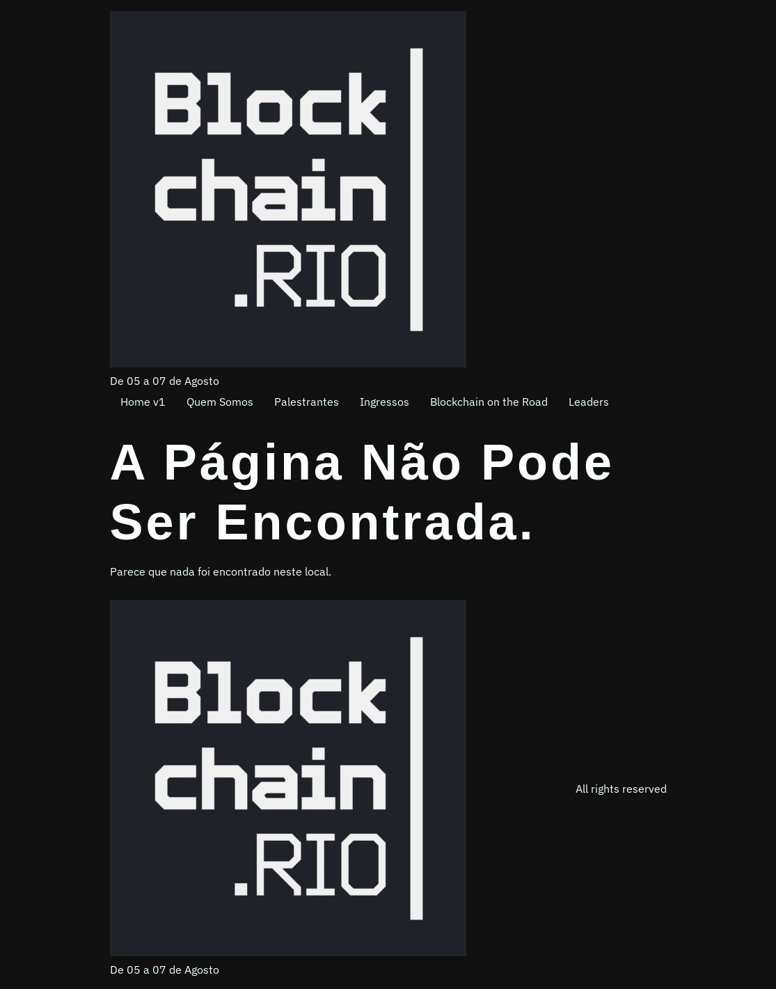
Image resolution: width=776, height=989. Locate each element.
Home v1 (143, 402)
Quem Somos (220, 402)
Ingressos (384, 402)
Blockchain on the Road (489, 402)
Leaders (589, 402)
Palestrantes (306, 402)
